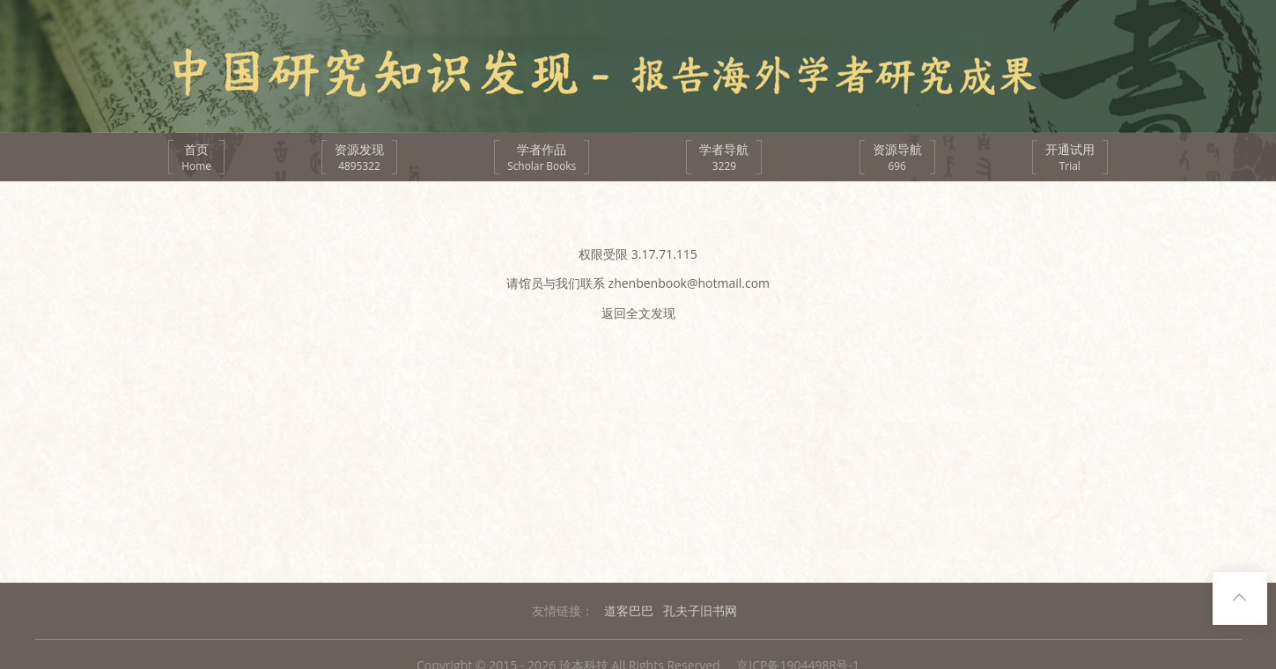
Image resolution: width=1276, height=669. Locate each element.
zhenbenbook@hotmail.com (689, 283)
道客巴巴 (628, 610)
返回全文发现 (638, 313)
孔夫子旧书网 (700, 610)
